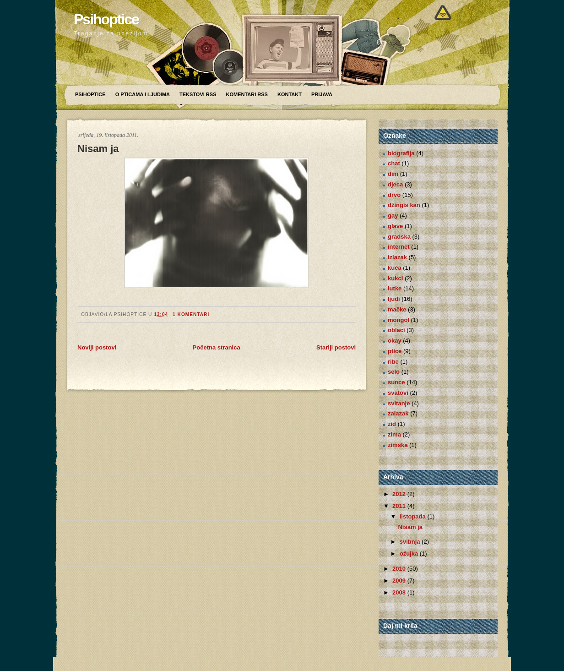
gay (393, 215)
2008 (399, 592)
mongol (398, 319)
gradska (399, 236)
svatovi (398, 392)
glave (395, 226)
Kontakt (289, 94)
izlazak (397, 257)
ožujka (410, 553)
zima (394, 434)
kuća (394, 267)
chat (394, 163)
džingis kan (404, 205)
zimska (397, 445)
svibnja (411, 541)
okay (394, 340)
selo (394, 371)
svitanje (399, 403)
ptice (394, 351)
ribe (393, 361)
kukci (395, 278)
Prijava (321, 94)
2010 (399, 568)
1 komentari (191, 314)
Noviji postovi (96, 347)
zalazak (398, 413)
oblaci (396, 330)
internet (399, 246)
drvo (394, 194)
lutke (394, 288)
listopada (414, 516)
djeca (395, 184)
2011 (399, 505)
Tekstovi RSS (197, 94)
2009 (399, 580)
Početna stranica (216, 347)
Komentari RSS (246, 94)
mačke (397, 309)
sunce (396, 382)
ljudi (394, 298)
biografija (401, 153)
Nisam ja (98, 148)
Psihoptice (106, 19)
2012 (399, 494)
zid (392, 423)
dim (393, 173)
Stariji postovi (336, 347)
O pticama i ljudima (142, 94)
